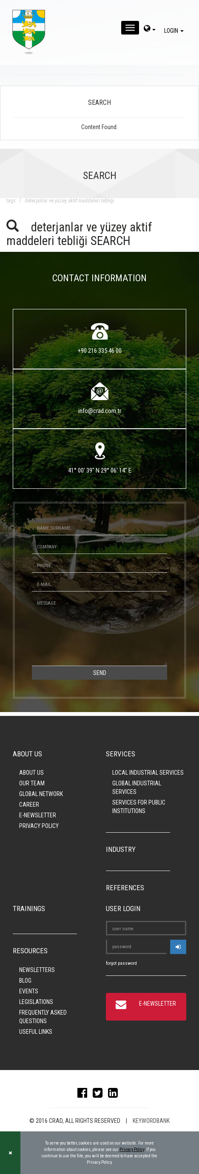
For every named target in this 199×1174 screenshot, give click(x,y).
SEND (99, 672)
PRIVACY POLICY (39, 825)
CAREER (29, 804)
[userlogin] (178, 947)
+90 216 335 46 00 (100, 351)
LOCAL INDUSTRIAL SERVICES (148, 772)
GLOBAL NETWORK (41, 793)
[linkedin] (115, 1094)
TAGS (11, 201)
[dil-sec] (149, 29)
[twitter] (100, 1094)
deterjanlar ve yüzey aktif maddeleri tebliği (69, 201)
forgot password (121, 963)
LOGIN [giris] (175, 30)
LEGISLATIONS (36, 1001)
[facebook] (84, 1094)
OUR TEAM (32, 783)
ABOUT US (31, 772)
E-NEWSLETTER (37, 815)
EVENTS (28, 991)
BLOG (25, 980)
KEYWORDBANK (151, 1120)
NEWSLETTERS (37, 969)
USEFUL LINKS (35, 1031)
